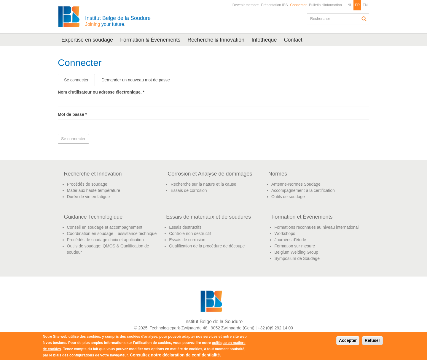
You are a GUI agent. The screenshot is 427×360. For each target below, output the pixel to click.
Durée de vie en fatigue (88, 196)
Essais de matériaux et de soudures (208, 217)
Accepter (348, 340)
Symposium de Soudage (297, 258)
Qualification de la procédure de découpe (207, 246)
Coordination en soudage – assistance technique (112, 233)
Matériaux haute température (93, 190)
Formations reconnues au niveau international (316, 227)
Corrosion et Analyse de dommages (210, 174)
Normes (277, 174)
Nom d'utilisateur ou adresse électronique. (101, 92)
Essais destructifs (185, 227)
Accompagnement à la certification (303, 190)
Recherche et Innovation (93, 174)
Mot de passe (72, 114)
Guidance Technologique (93, 217)
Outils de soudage (288, 196)
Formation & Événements (150, 40)
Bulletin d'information (325, 5)
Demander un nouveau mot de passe (136, 80)
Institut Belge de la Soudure (118, 21)
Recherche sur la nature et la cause (203, 184)
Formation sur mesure (294, 246)
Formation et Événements (301, 217)
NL (350, 5)
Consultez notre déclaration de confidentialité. (175, 355)
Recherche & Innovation (215, 40)
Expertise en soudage (87, 40)
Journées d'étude (290, 239)
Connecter (298, 5)
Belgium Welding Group (296, 252)
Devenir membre (245, 5)
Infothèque (264, 40)
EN (365, 5)
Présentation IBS (274, 5)
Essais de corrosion (189, 190)
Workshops (284, 233)
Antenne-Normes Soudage (296, 184)
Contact (293, 40)
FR (357, 5)
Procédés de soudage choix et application (105, 239)
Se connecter (79, 81)
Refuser (372, 340)
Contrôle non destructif (190, 233)
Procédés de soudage (87, 184)
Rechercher (364, 19)
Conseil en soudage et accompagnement (105, 227)
